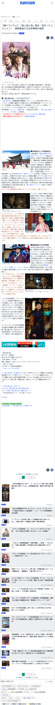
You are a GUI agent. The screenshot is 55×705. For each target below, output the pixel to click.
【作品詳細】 (6, 405)
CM (46, 21)
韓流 (11, 21)
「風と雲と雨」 (7, 101)
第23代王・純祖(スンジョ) (25, 173)
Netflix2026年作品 (16, 692)
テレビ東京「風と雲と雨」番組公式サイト (17, 390)
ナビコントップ (5, 16)
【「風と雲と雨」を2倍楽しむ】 (12, 373)
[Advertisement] (27, 10)
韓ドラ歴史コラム (29, 698)
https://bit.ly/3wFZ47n (11, 368)
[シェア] (51, 37)
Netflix (5, 692)
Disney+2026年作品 (39, 692)
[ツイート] (47, 37)
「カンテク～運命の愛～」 (18, 109)
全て (5, 21)
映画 (23, 21)
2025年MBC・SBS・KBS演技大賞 (27, 689)
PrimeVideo (6, 695)
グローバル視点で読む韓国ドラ (11, 701)
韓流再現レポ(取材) (35, 704)
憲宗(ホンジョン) (36, 185)
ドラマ (17, 21)
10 (39, 477)
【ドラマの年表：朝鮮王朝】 (36, 114)
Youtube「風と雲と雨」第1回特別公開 (15, 388)
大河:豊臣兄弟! (35, 686)
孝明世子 (48, 178)
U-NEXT (5, 397)
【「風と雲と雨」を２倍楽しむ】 (21, 405)
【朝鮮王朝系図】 (30, 116)
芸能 (29, 21)
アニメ (35, 21)
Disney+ (28, 692)
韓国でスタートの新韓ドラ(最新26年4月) (15, 704)
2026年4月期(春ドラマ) (8, 686)
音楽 (41, 21)
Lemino (11, 698)
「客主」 (15, 112)
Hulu (19, 698)
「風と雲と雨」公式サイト (12, 386)
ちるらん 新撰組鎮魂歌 (8, 689)
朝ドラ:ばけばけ (23, 686)
